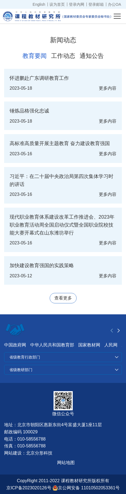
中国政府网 (15, 345)
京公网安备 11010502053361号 (86, 487)
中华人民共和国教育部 (52, 345)
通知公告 (92, 55)
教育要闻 (35, 55)
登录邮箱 (96, 4)
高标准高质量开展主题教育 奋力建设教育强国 (60, 143)
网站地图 (66, 462)
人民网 (110, 345)
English (39, 4)
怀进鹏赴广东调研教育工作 (39, 78)
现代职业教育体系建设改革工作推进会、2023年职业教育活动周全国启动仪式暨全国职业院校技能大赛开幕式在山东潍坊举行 (62, 225)
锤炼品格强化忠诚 (29, 111)
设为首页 (57, 4)
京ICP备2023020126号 (28, 487)
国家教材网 (89, 345)
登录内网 (76, 4)
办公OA (114, 4)
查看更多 (63, 298)
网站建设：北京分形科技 (28, 453)
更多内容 (107, 88)
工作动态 (63, 55)
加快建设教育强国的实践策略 (42, 265)
